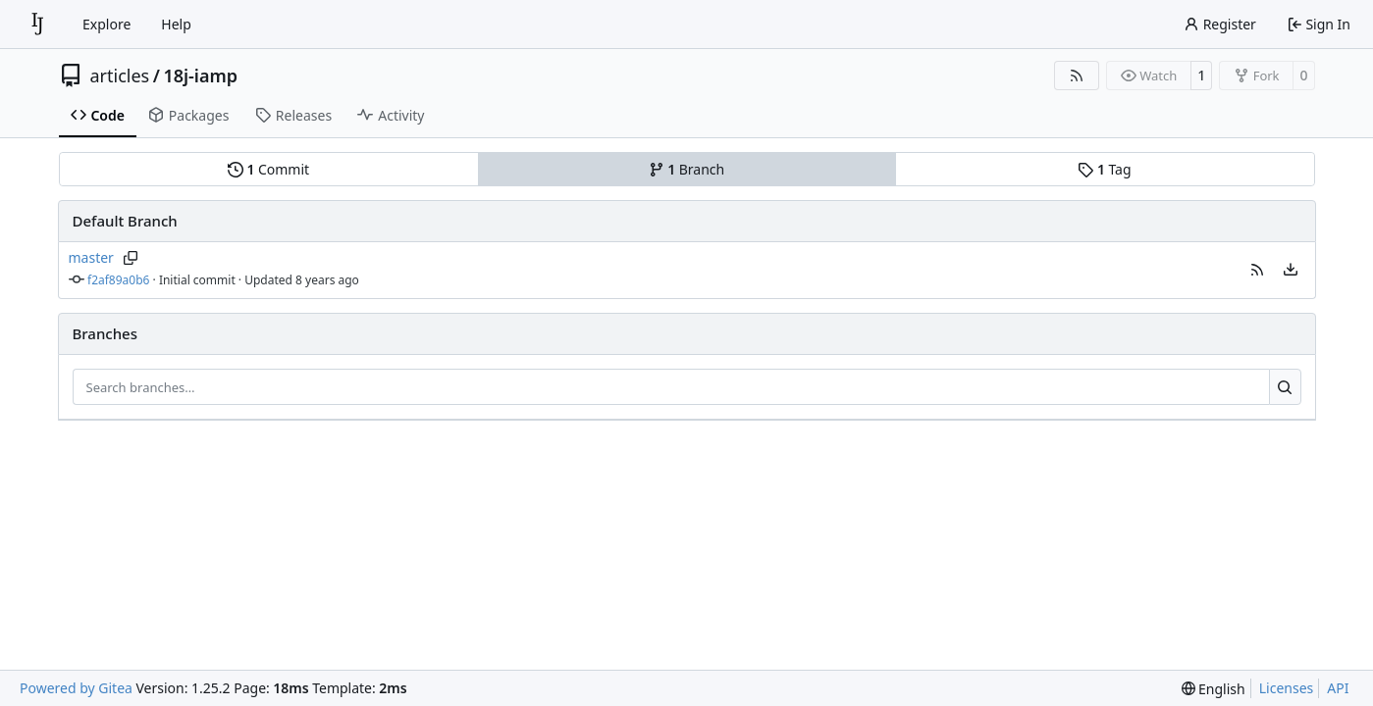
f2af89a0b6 (118, 280)
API (1337, 688)
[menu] (1290, 269)
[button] (1257, 269)
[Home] (37, 24)
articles (120, 75)
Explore (106, 24)
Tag (1104, 169)
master (91, 257)
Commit (268, 169)
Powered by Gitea (76, 688)
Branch (687, 169)
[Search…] (1285, 387)
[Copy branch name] (131, 258)
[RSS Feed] (1076, 75)
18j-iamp (200, 75)
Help (176, 24)
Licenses (1286, 688)
